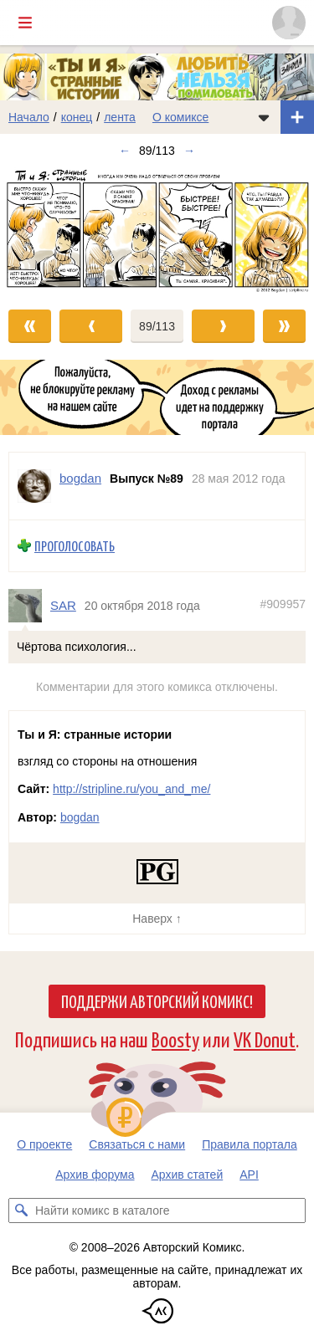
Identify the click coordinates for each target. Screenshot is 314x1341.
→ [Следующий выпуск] (189, 150)
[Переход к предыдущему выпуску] (39, 230)
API (249, 1174)
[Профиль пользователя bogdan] (34, 486)
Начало (28, 117)
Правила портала (249, 1144)
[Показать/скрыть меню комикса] (264, 117)
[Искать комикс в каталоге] (21, 1210)
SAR (63, 605)
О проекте (44, 1144)
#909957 (283, 604)
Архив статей (188, 1174)
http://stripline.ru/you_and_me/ (131, 789)
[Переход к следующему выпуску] (157, 230)
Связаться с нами (137, 1144)
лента (120, 117)
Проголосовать (74, 546)
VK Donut (265, 1039)
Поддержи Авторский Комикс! (157, 1000)
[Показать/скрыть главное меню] (25, 22)
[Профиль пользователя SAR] (29, 605)
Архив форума (94, 1174)
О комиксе (180, 117)
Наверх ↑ (156, 918)
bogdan (80, 817)
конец (77, 117)
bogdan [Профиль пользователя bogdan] (80, 478)
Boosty (175, 1039)
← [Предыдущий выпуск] (125, 150)
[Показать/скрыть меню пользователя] (288, 22)
